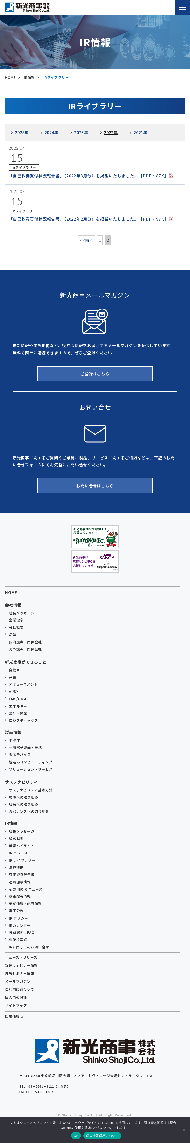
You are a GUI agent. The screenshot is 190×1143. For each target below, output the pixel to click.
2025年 (22, 132)
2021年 (140, 132)
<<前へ (86, 240)
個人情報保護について (102, 1136)
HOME (11, 592)
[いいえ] (183, 1129)
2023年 (81, 132)
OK (76, 1136)
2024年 (51, 132)
